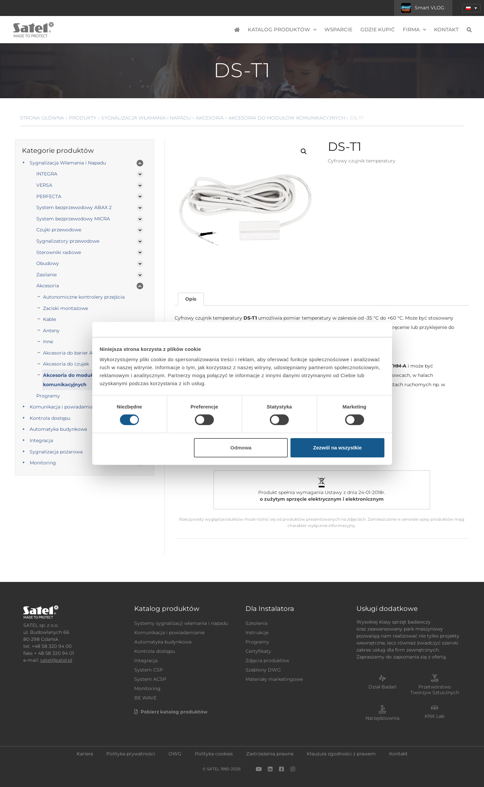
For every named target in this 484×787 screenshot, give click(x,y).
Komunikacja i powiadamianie (65, 407)
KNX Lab (434, 716)
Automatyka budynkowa (58, 429)
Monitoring (43, 463)
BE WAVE (145, 698)
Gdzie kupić (377, 29)
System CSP (148, 670)
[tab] (191, 299)
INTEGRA (46, 174)
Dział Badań (382, 687)
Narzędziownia (382, 718)
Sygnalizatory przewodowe (67, 241)
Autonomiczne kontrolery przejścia (84, 297)
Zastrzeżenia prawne (269, 754)
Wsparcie (338, 29)
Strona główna (42, 118)
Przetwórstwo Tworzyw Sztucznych (434, 689)
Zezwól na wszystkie (337, 447)
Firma (414, 30)
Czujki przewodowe (58, 230)
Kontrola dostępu (50, 418)
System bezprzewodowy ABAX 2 (74, 207)
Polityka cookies (214, 754)
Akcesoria (210, 118)
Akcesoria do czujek (66, 364)
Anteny (51, 331)
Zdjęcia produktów (267, 660)
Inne (48, 342)
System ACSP (150, 679)
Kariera (85, 754)
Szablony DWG (263, 670)
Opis (190, 299)
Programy (48, 396)
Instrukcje (256, 633)
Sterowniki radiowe (58, 252)
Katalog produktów (282, 30)
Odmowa (241, 447)
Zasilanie (46, 275)
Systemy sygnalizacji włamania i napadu (181, 623)
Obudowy (47, 263)
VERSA (44, 185)
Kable (49, 319)
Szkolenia (256, 623)
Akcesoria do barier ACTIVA (74, 353)
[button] (304, 151)
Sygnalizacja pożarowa (56, 452)
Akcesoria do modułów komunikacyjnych (287, 118)
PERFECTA (48, 196)
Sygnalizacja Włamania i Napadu (146, 118)
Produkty (82, 118)
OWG (175, 754)
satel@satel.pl (56, 660)
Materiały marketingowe (274, 679)
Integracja (41, 440)
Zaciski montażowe (65, 308)
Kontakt (446, 29)
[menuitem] (471, 8)
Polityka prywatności (130, 754)
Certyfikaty (258, 651)
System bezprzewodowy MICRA (73, 219)
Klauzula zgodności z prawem (341, 754)
